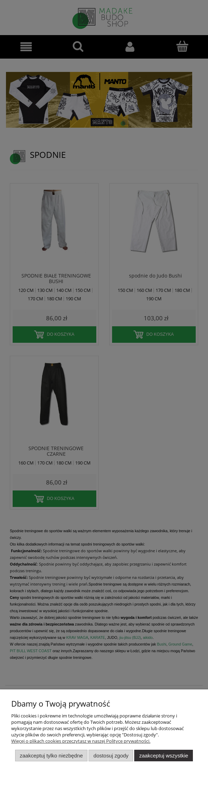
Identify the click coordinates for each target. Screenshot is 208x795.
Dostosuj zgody (111, 756)
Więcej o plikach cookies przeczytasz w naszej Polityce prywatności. (80, 741)
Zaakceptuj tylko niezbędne (51, 756)
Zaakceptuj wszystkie (163, 756)
